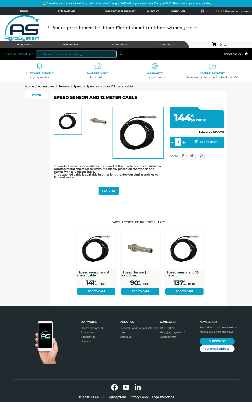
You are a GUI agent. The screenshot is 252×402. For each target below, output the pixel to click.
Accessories (88, 336)
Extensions (87, 332)
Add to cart (96, 291)
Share (182, 155)
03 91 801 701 (167, 328)
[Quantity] (178, 142)
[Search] (76, 54)
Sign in (153, 11)
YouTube (126, 387)
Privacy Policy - (140, 397)
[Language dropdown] (202, 11)
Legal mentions (163, 397)
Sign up (178, 11)
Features (108, 190)
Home (23, 10)
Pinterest (201, 155)
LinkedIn (137, 387)
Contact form (168, 336)
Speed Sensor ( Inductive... (133, 274)
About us (66, 10)
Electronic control (92, 328)
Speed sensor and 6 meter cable (93, 274)
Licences (86, 341)
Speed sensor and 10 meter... (181, 274)
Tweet (191, 155)
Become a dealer (120, 10)
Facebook (114, 387)
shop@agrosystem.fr (173, 332)
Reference (205, 132)
